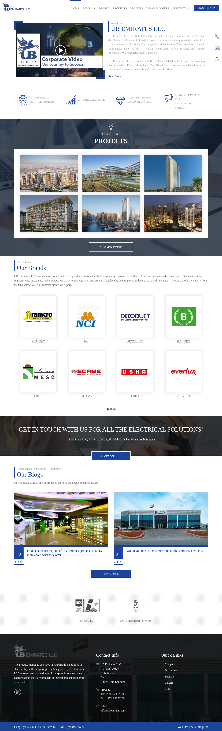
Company (89, 8)
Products (120, 8)
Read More (114, 76)
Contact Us (181, 8)
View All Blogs (111, 573)
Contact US (111, 456)
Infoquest (202, 726)
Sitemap (169, 676)
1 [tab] (108, 409)
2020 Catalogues (157, 8)
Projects (136, 8)
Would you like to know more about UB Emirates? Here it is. (165, 551)
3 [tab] (114, 409)
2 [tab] (111, 409)
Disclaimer (171, 670)
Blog (167, 688)
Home (75, 8)
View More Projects (111, 246)
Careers (169, 682)
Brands (104, 8)
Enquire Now (207, 8)
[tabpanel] (111, 347)
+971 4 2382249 (115, 693)
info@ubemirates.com (113, 710)
